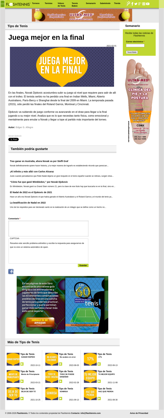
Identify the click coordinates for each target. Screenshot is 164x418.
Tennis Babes (75, 4)
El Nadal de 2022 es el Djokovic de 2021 (31, 192)
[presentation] (34, 255)
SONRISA (64, 391)
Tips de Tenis (27, 354)
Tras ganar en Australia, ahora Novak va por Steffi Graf (39, 161)
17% (100, 357)
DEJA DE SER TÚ (28, 391)
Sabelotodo (105, 3)
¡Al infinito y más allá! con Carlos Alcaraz (32, 171)
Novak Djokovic (15, 136)
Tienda (117, 3)
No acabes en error (68, 357)
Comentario (14, 219)
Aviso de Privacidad (139, 413)
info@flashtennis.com (91, 413)
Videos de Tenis (61, 4)
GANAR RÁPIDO (28, 357)
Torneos (35, 3)
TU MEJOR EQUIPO (106, 374)
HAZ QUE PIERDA (105, 391)
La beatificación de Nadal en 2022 (28, 202)
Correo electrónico (135, 42)
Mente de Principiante (30, 374)
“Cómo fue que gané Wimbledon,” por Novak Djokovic (39, 182)
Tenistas (48, 3)
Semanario (91, 3)
